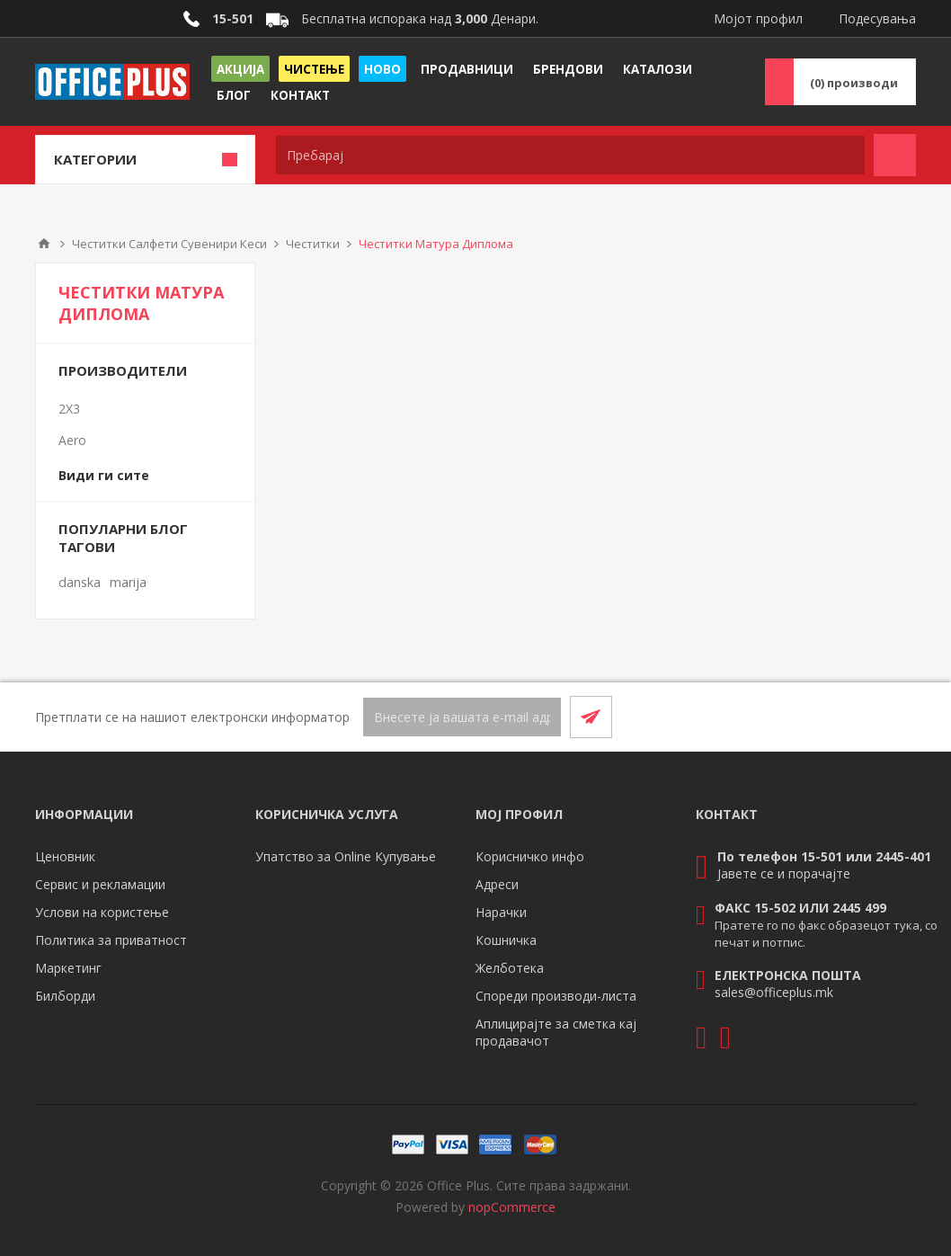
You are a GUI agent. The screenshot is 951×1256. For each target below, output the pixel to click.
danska (79, 582)
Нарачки (501, 912)
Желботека (510, 967)
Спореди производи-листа (556, 995)
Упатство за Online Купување (345, 856)
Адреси (497, 884)
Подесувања (877, 18)
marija (128, 582)
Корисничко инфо (530, 856)
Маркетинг (68, 967)
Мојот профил (758, 18)
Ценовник (65, 856)
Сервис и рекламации (100, 884)
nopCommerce (511, 1207)
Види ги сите (103, 475)
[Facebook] (851, 716)
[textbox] (570, 155)
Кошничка (506, 940)
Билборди (65, 995)
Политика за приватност (111, 940)
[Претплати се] (462, 717)
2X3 (69, 408)
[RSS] (894, 716)
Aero (72, 440)
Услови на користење (102, 912)
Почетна (44, 243)
